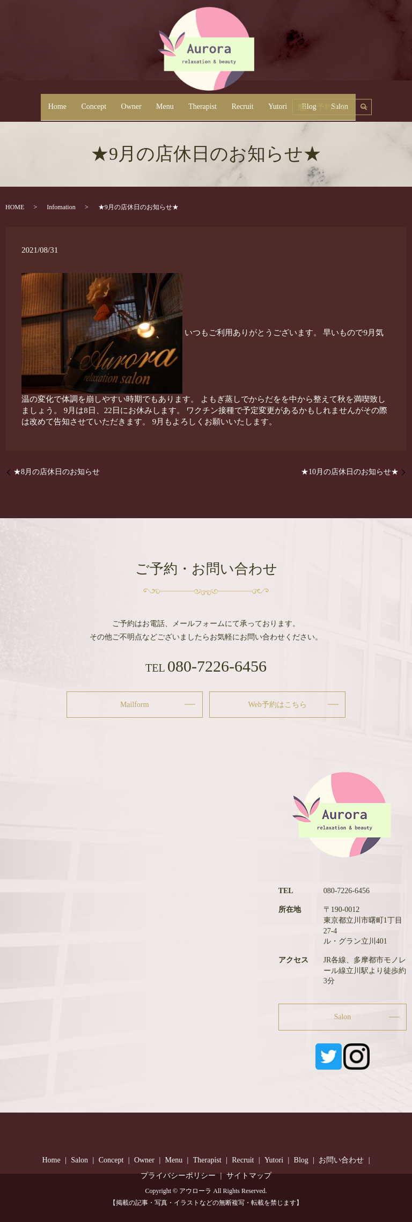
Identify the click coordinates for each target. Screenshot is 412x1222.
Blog (287, 101)
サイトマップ (248, 1176)
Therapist (202, 101)
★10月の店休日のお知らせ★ (350, 472)
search (337, 100)
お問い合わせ (341, 1160)
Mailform (134, 705)
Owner (145, 101)
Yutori (263, 101)
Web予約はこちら (277, 705)
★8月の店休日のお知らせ (56, 472)
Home (86, 101)
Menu (172, 101)
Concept (115, 101)
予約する (372, 101)
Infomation (61, 207)
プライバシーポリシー (178, 1176)
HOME (14, 207)
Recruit (235, 101)
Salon (310, 101)
